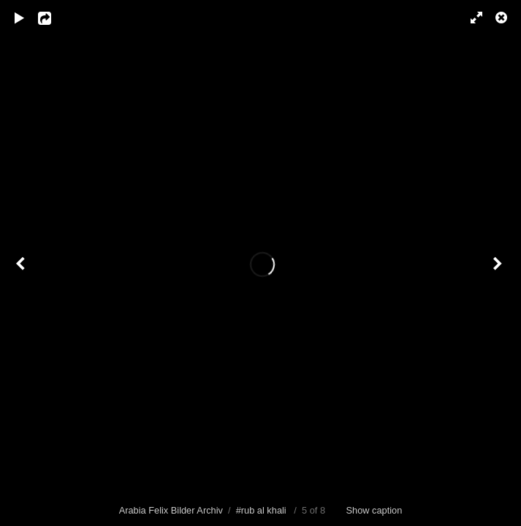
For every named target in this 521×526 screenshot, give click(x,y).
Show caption (374, 510)
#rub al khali (261, 510)
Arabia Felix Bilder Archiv (171, 510)
